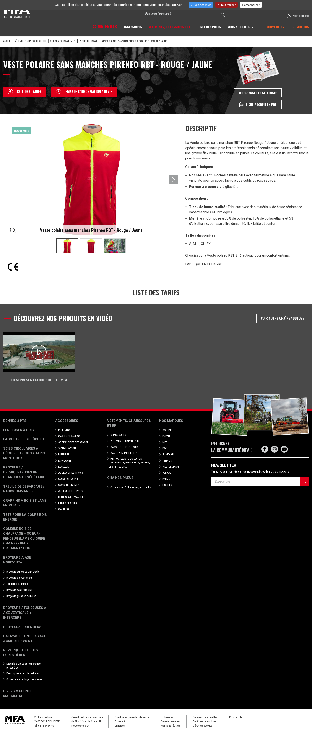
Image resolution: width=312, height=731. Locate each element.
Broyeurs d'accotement (19, 577)
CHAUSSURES (118, 435)
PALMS (166, 478)
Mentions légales (170, 725)
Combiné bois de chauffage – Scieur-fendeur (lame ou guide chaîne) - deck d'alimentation (24, 538)
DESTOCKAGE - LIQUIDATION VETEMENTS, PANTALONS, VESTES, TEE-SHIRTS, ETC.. (128, 462)
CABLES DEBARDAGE (69, 436)
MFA (164, 442)
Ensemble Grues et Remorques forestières (23, 665)
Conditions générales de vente (132, 717)
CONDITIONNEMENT (69, 484)
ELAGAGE (63, 466)
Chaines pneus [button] (210, 26)
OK (304, 481)
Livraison (120, 725)
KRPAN (166, 436)
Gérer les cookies (202, 725)
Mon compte (298, 16)
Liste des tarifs (25, 91)
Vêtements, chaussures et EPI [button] (170, 26)
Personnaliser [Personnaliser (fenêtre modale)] (251, 5)
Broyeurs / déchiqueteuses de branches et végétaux (23, 472)
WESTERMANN (170, 466)
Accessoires (66, 421)
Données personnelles (205, 717)
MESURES (63, 454)
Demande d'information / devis (84, 91)
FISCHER (167, 484)
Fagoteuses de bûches (23, 439)
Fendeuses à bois (18, 430)
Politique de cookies (204, 721)
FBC (164, 448)
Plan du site (235, 717)
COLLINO (167, 430)
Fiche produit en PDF (257, 104)
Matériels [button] (107, 26)
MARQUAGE (65, 460)
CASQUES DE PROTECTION (125, 447)
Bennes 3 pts (14, 421)
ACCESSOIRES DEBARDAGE (73, 442)
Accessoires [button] (132, 26)
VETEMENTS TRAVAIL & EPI (62, 41)
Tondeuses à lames (17, 583)
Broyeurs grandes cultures (21, 596)
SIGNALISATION (67, 448)
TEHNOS (167, 460)
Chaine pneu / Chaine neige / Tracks (130, 487)
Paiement (120, 721)
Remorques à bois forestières (22, 673)
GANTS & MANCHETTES (123, 453)
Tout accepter (201, 5)
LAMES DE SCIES (67, 503)
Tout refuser (227, 5)
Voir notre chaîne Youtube (282, 318)
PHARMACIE (65, 430)
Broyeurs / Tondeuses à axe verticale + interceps (24, 612)
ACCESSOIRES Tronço (70, 472)
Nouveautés (275, 26)
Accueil (7, 41)
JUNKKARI (168, 454)
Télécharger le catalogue (258, 92)
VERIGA (166, 472)
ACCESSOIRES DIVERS (70, 491)
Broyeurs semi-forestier (19, 589)
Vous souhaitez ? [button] (241, 26)
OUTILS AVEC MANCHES (72, 497)
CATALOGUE (65, 509)
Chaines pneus (120, 478)
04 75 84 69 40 (46, 725)
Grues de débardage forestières (24, 679)
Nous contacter (80, 725)
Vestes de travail (89, 41)
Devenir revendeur (171, 721)
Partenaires (167, 717)
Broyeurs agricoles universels (22, 571)
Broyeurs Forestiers (22, 627)
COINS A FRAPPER (68, 478)
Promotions (300, 26)
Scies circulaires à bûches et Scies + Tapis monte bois (24, 453)
